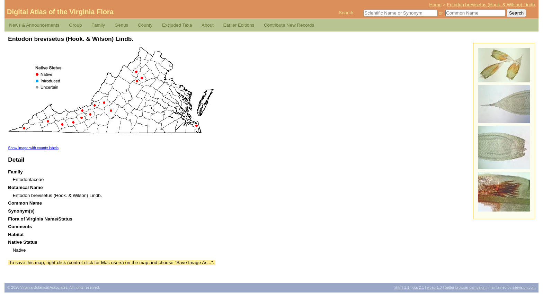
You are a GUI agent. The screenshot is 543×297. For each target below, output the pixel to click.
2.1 (418, 287)
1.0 (434, 287)
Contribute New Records (289, 25)
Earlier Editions (239, 25)
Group (75, 25)
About (208, 25)
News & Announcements (34, 25)
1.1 (401, 287)
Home (435, 4)
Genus (121, 25)
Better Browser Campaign (465, 287)
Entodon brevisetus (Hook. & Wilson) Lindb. (491, 4)
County (145, 25)
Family (98, 25)
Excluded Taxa (177, 25)
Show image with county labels (33, 148)
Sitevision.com (524, 287)
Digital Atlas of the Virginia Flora (60, 12)
